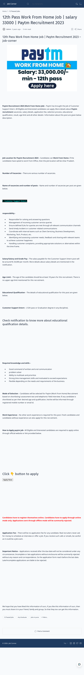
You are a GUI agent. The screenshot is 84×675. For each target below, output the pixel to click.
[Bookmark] (80, 4)
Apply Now (8, 500)
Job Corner (12, 4)
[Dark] (76, 4)
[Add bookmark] (72, 29)
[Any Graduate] (22, 645)
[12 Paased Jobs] (14, 11)
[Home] (4, 11)
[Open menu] (4, 4)
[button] (44, 644)
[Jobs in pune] (34, 645)
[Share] (78, 29)
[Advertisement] (42, 140)
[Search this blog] (43, 4)
